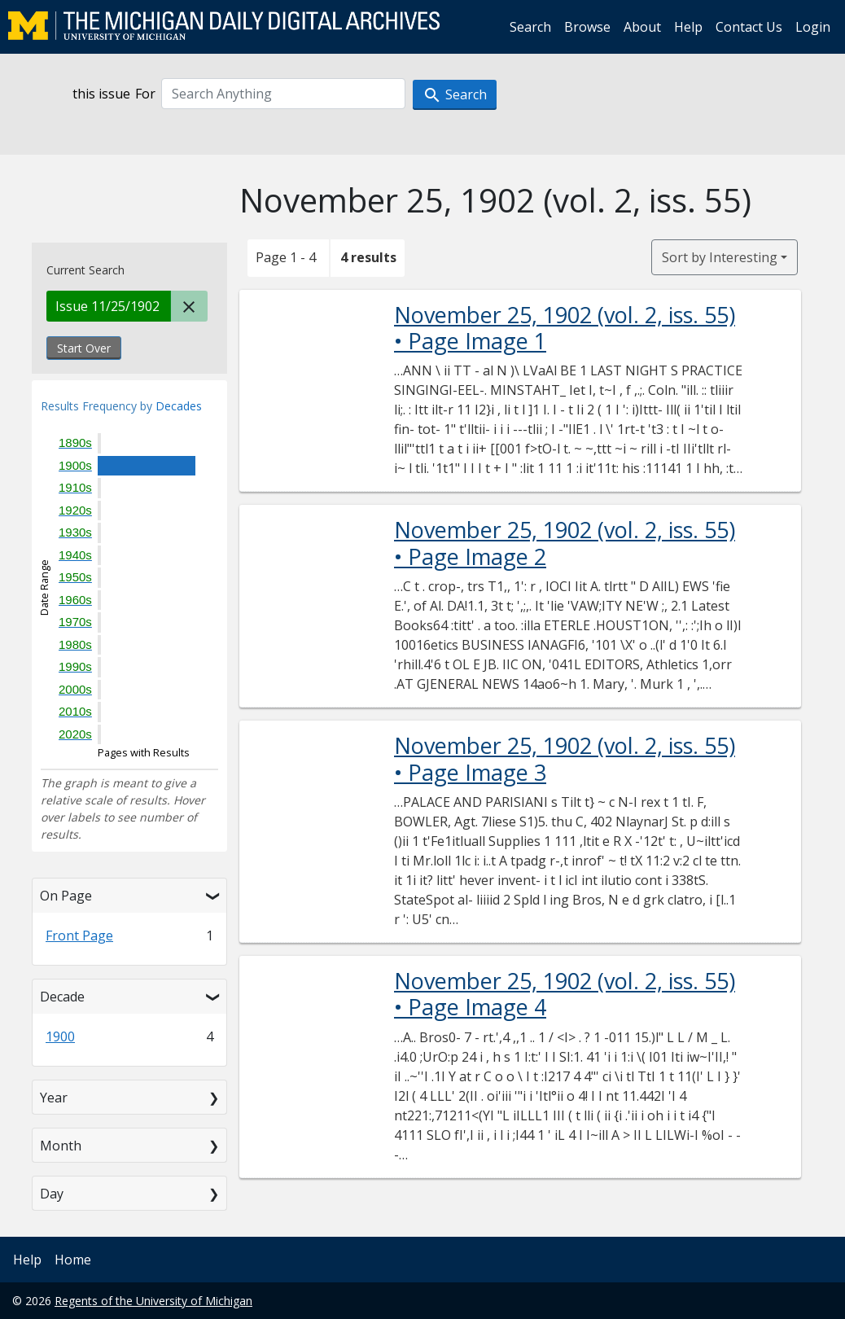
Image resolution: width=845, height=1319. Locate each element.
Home (73, 1260)
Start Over (84, 348)
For (145, 94)
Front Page (79, 935)
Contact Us (749, 27)
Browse (587, 27)
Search (530, 27)
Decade (62, 997)
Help (688, 27)
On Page (66, 896)
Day (51, 1194)
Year (54, 1097)
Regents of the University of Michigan (153, 1300)
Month (60, 1146)
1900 (60, 1036)
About (642, 27)
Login (812, 27)
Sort (719, 257)
